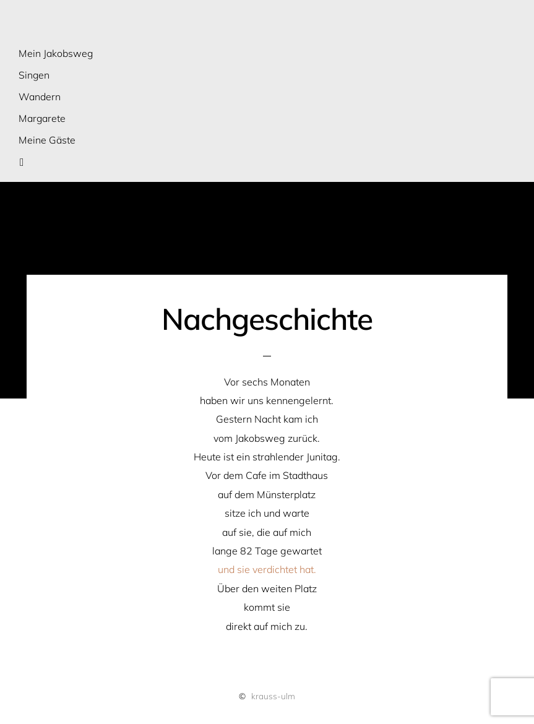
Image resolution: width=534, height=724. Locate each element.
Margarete (42, 118)
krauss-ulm (273, 696)
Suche (30, 161)
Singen (34, 75)
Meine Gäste (47, 140)
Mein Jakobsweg (56, 53)
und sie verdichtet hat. (267, 569)
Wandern (40, 96)
